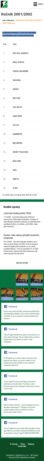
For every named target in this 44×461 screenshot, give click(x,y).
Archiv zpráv (22, 263)
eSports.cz (20, 455)
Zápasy (31, 444)
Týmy (22, 444)
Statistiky (22, 446)
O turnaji (13, 444)
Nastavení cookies (27, 457)
